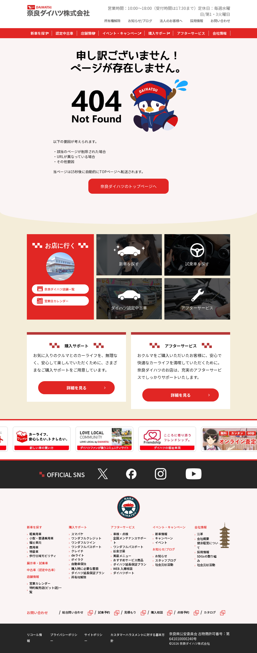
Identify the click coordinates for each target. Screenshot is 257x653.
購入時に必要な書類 (84, 568)
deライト (77, 555)
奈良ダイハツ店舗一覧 (59, 289)
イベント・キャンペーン (121, 33)
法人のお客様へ (171, 20)
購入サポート (158, 33)
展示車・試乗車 (37, 563)
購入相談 (157, 612)
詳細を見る (77, 388)
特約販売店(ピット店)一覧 (45, 589)
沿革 (200, 534)
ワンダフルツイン (83, 542)
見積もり (130, 612)
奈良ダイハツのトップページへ (128, 186)
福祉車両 (35, 542)
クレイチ (77, 551)
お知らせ (161, 556)
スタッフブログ (165, 560)
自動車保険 (78, 564)
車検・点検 (120, 534)
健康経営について (207, 545)
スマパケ (77, 534)
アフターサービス (191, 33)
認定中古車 (64, 33)
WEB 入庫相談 (123, 568)
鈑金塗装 (119, 551)
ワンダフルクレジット (86, 538)
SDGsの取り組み (207, 558)
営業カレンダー (39, 583)
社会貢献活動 (164, 564)
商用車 (33, 547)
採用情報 (196, 20)
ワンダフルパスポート (86, 546)
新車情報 (161, 534)
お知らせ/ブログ (140, 20)
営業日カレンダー (56, 301)
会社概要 (203, 538)
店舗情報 (88, 33)
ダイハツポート (123, 573)
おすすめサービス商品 (128, 560)
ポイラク (77, 559)
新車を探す (39, 33)
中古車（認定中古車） (42, 570)
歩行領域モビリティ (42, 556)
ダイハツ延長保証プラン (87, 573)
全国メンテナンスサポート (129, 540)
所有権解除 (112, 20)
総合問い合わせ (72, 612)
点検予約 (183, 612)
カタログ (210, 612)
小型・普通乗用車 (41, 538)
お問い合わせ (220, 20)
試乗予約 (104, 612)
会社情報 (220, 33)
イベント (161, 542)
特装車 (33, 551)
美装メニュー (122, 556)
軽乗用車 (35, 534)
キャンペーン (164, 538)
